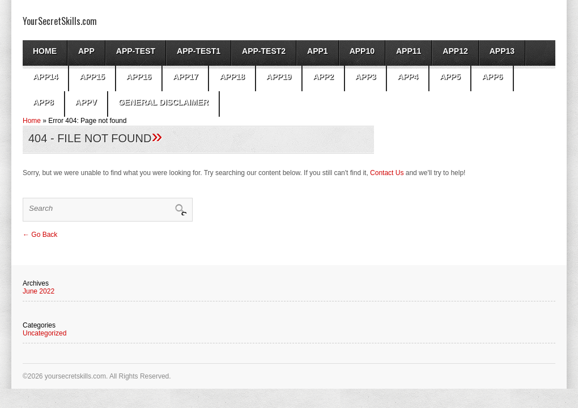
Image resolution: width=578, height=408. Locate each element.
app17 (185, 76)
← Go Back (40, 235)
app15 (91, 76)
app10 (362, 51)
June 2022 (38, 291)
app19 (278, 76)
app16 (138, 76)
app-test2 (264, 51)
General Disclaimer (163, 102)
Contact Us (386, 173)
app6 (492, 76)
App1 (317, 51)
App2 (323, 76)
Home (45, 51)
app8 (43, 102)
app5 (450, 76)
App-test (135, 51)
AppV (86, 102)
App (86, 51)
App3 (365, 76)
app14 (45, 76)
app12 (455, 51)
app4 (407, 76)
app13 (502, 51)
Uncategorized (44, 333)
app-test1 (198, 51)
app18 (231, 76)
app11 (408, 51)
